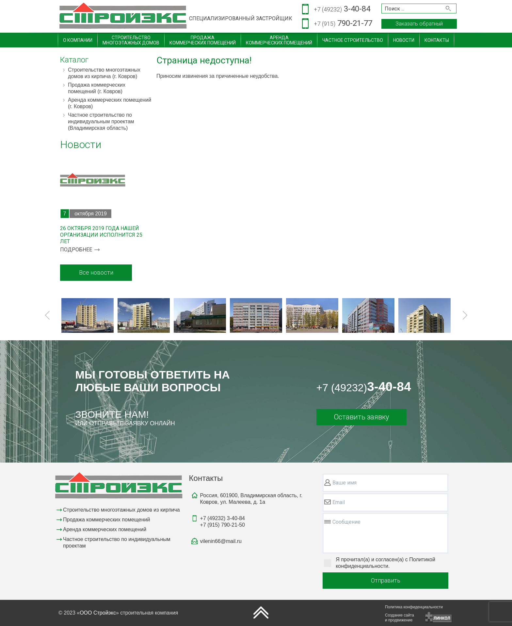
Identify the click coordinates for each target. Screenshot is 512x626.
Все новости (96, 272)
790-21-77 (343, 24)
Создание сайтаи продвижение (399, 617)
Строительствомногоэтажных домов (131, 40)
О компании (77, 40)
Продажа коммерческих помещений (106, 519)
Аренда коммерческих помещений (104, 529)
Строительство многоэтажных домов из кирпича (121, 510)
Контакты (436, 40)
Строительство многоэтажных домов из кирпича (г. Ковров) (104, 73)
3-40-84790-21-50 (222, 522)
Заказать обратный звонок (419, 25)
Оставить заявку (361, 417)
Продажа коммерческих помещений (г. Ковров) (96, 88)
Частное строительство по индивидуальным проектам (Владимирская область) (101, 121)
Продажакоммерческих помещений (202, 40)
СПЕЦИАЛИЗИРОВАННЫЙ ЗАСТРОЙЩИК (240, 18)
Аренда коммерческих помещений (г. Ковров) (109, 103)
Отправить (385, 580)
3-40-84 (342, 9)
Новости (403, 40)
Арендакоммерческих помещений (279, 40)
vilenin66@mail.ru (221, 541)
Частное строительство (352, 40)
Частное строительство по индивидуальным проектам (116, 542)
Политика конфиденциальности (414, 607)
